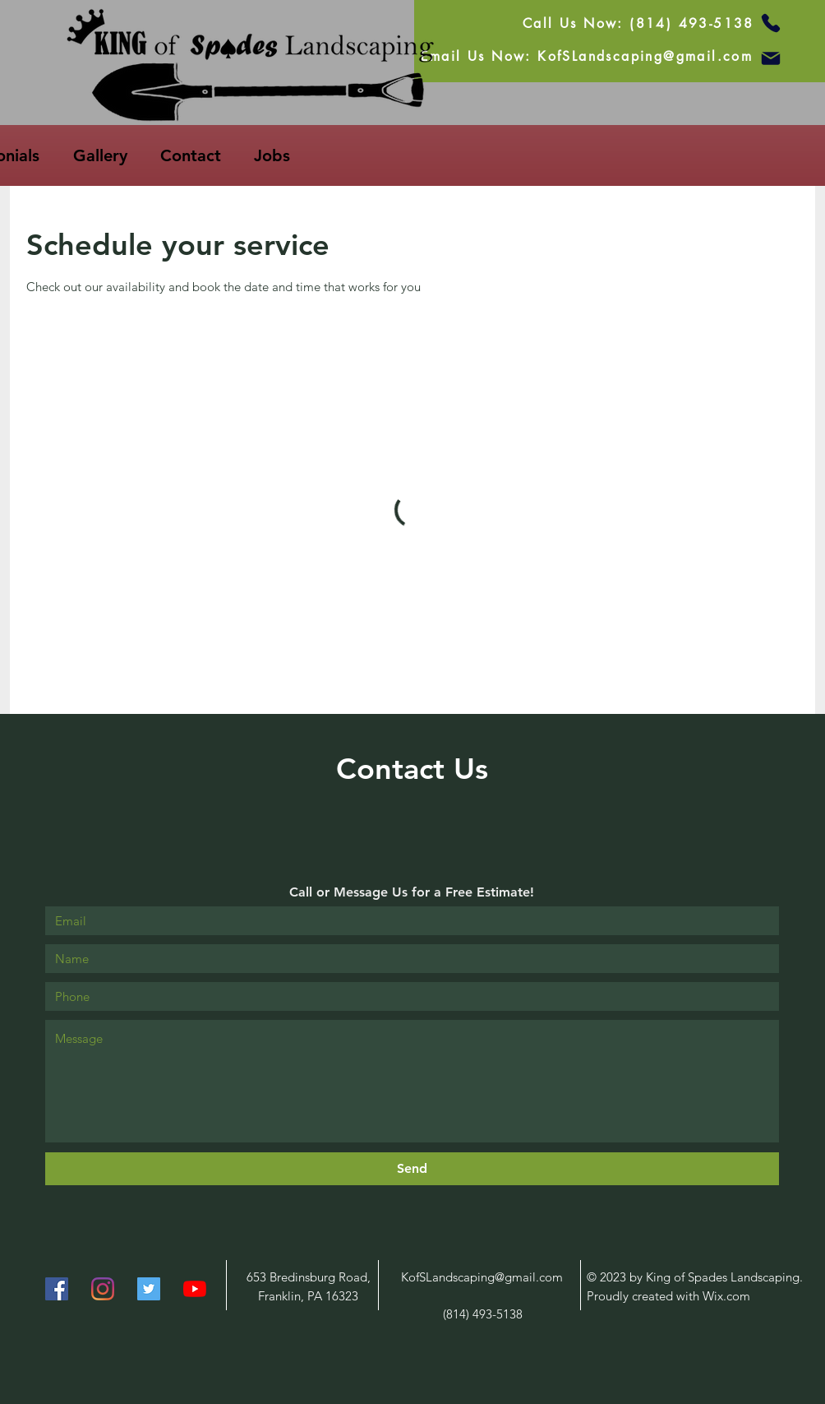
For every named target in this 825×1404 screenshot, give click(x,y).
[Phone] (771, 23)
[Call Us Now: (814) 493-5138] (638, 23)
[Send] (412, 1168)
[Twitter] (148, 1288)
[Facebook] (56, 1288)
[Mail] (771, 58)
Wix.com (726, 1296)
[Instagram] (102, 1288)
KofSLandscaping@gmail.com (482, 1277)
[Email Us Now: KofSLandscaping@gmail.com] (586, 55)
